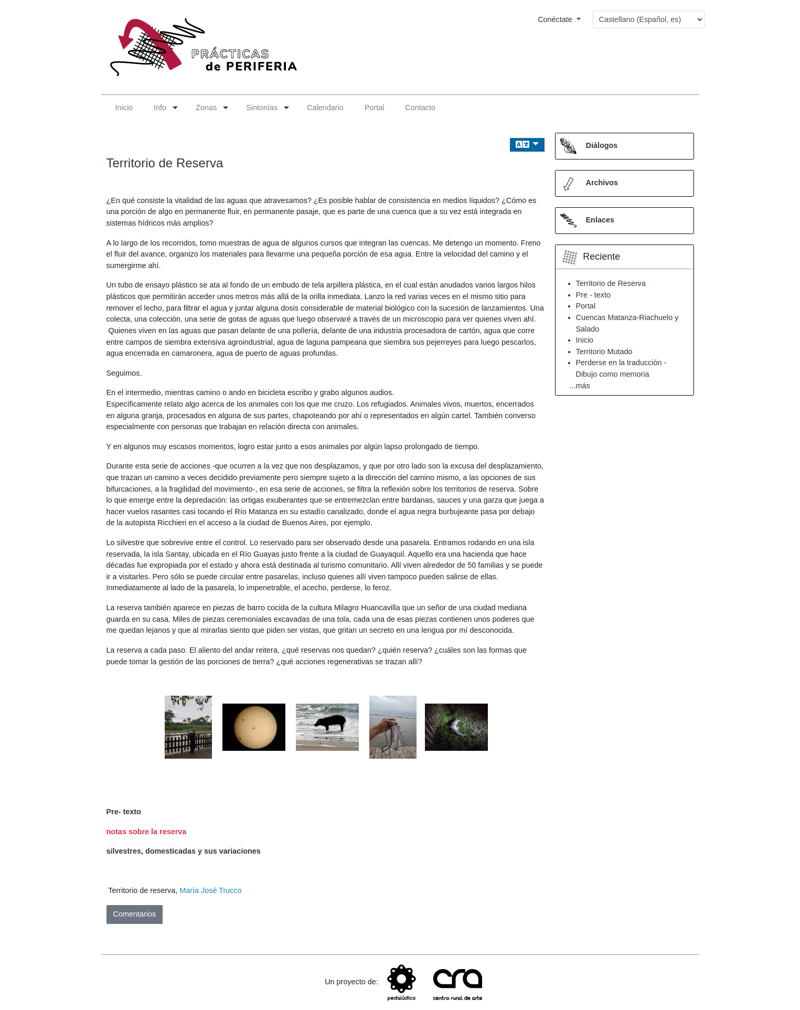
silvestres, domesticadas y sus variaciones (183, 851)
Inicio (585, 340)
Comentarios (134, 914)
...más (580, 385)
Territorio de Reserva (164, 163)
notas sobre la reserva (146, 831)
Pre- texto (123, 811)
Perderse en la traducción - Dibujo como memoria (621, 368)
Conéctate (556, 19)
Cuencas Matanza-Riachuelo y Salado (627, 323)
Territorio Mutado (604, 351)
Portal (586, 306)
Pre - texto (593, 295)
